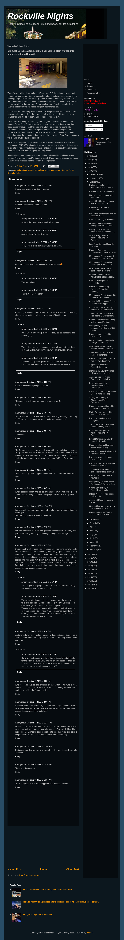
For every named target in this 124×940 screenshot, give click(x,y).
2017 (89, 569)
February (94, 546)
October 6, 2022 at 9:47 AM (38, 488)
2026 (89, 156)
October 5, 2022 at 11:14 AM (39, 186)
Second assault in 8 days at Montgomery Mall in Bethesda (47, 889)
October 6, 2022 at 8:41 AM (45, 343)
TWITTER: (89, 108)
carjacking (39, 170)
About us (90, 86)
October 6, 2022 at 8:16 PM (38, 631)
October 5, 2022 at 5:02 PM (38, 397)
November (94, 178)
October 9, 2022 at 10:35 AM (39, 764)
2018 (89, 566)
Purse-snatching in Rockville (101, 191)
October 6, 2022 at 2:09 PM (45, 358)
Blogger (89, 933)
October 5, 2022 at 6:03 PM (38, 413)
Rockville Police (14, 173)
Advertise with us (94, 93)
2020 (89, 558)
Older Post (72, 869)
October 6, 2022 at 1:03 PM (45, 219)
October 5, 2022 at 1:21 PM (38, 309)
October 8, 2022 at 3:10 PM (45, 596)
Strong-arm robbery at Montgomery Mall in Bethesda (98, 400)
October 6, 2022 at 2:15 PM (38, 527)
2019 (89, 562)
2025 (89, 160)
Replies (21, 214)
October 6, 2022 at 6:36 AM (45, 329)
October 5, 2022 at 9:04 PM (38, 431)
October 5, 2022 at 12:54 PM (39, 201)
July (92, 527)
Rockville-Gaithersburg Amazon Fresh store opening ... (99, 289)
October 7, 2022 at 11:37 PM (39, 723)
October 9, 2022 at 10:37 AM (39, 780)
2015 (89, 577)
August (93, 523)
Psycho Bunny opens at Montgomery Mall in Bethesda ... (99, 432)
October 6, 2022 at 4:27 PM (38, 545)
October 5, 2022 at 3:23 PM (38, 382)
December (94, 174)
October (93, 182)
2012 (89, 588)
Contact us (91, 90)
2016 (89, 573)
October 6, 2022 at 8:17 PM (45, 582)
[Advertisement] (43, 847)
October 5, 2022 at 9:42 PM (38, 446)
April (92, 538)
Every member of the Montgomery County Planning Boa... (98, 385)
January (93, 550)
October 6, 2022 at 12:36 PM (39, 506)
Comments (91, 130)
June (92, 531)
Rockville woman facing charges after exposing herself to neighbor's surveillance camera (60, 902)
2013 (89, 585)
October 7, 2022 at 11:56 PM (39, 746)
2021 (89, 554)
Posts (89, 125)
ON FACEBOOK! (91, 116)
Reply (17, 193)
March (93, 542)
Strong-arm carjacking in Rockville (37, 914)
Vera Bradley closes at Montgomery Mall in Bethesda (98, 237)
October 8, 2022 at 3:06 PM (45, 242)
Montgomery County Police (62, 170)
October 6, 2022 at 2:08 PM (45, 230)
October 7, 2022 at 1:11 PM (45, 654)
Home (43, 869)
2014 (89, 581)
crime (47, 170)
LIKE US (88, 114)
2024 (89, 163)
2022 (89, 171)
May (92, 535)
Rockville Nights (41, 16)
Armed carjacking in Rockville (102, 219)
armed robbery (20, 170)
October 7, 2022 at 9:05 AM (38, 681)
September (95, 519)
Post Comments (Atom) (29, 875)
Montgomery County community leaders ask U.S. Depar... (102, 328)
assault (31, 170)
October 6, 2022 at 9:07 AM (38, 470)
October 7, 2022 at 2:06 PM (38, 702)
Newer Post (15, 869)
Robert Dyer (103, 139)
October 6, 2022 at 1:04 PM (45, 278)
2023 (89, 167)
